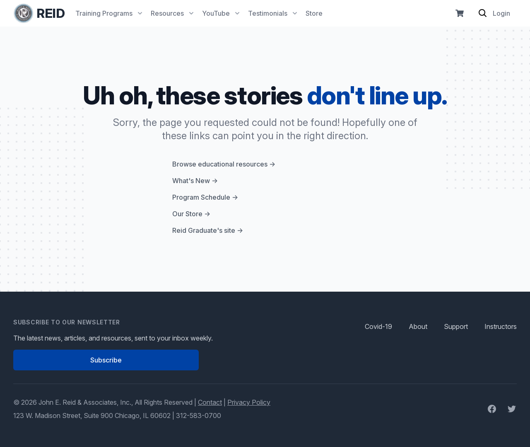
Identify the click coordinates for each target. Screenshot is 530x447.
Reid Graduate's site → (207, 230)
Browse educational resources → (223, 164)
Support (456, 326)
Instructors (500, 326)
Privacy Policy (248, 402)
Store (314, 13)
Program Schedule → (205, 197)
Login (501, 13)
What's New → (195, 180)
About (418, 326)
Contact (210, 402)
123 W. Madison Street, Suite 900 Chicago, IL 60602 (92, 415)
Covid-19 (378, 326)
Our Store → (191, 214)
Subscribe (106, 360)
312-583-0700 (198, 415)
